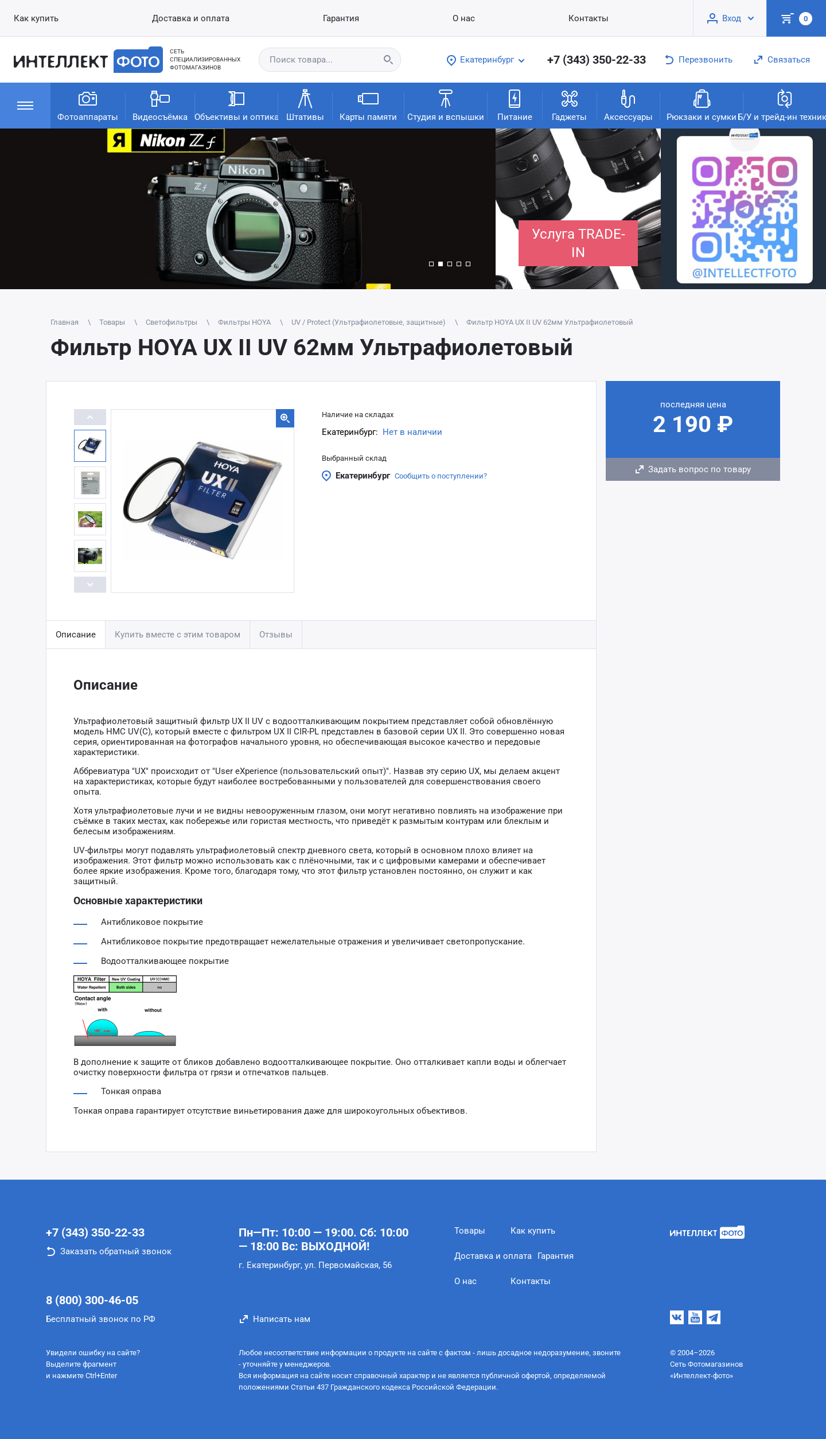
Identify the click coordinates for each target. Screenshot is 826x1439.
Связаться (788, 60)
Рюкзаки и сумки (702, 104)
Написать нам (281, 1319)
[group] (248, 209)
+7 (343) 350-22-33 (596, 60)
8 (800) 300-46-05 (92, 1300)
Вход (731, 18)
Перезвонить (706, 60)
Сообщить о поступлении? (441, 476)
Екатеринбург (363, 475)
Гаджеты (569, 104)
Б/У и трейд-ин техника (784, 104)
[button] (431, 264)
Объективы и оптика (236, 104)
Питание (514, 104)
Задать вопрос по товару (699, 469)
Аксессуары (628, 104)
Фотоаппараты (87, 104)
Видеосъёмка (160, 104)
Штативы (305, 104)
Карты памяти (368, 104)
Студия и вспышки (445, 104)
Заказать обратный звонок (116, 1251)
